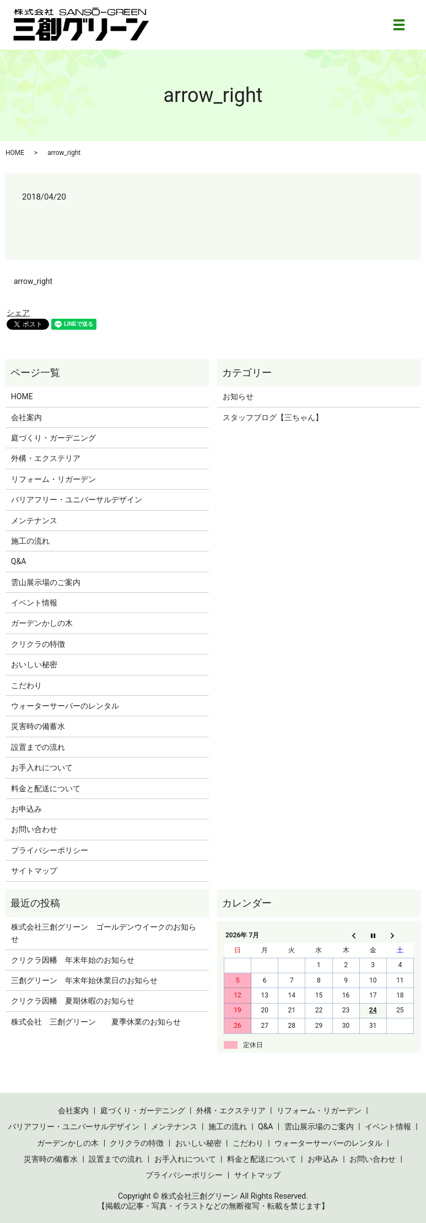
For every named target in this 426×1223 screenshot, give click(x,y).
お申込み (26, 808)
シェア (18, 312)
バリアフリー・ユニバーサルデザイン (76, 499)
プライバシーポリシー (49, 850)
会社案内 (26, 417)
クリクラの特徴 (38, 644)
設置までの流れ (38, 747)
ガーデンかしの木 (42, 623)
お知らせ (238, 396)
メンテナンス (34, 520)
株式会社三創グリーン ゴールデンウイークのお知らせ (103, 932)
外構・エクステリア (45, 458)
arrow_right (33, 281)
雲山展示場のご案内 (45, 582)
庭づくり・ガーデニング (53, 437)
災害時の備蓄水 (38, 726)
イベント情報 (34, 602)
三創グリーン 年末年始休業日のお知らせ (84, 980)
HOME (15, 153)
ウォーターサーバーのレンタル (65, 705)
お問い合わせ (34, 829)
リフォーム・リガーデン (53, 479)
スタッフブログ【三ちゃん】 (273, 417)
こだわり (26, 685)
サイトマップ (34, 870)
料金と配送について (45, 788)
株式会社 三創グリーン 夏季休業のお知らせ (96, 1021)
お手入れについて (42, 767)
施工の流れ (30, 541)
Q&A (18, 561)
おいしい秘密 (34, 664)
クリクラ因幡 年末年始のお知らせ (72, 960)
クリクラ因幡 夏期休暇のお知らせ (72, 1000)
